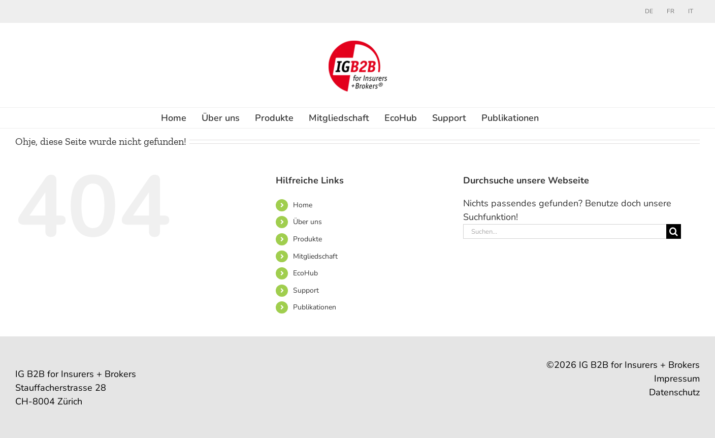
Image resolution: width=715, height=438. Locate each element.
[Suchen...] (564, 231)
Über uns (307, 222)
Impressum (677, 378)
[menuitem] (649, 11)
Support (306, 290)
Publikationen (314, 307)
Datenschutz (674, 392)
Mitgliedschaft (315, 256)
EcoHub (305, 273)
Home (302, 205)
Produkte (307, 239)
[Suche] (673, 231)
